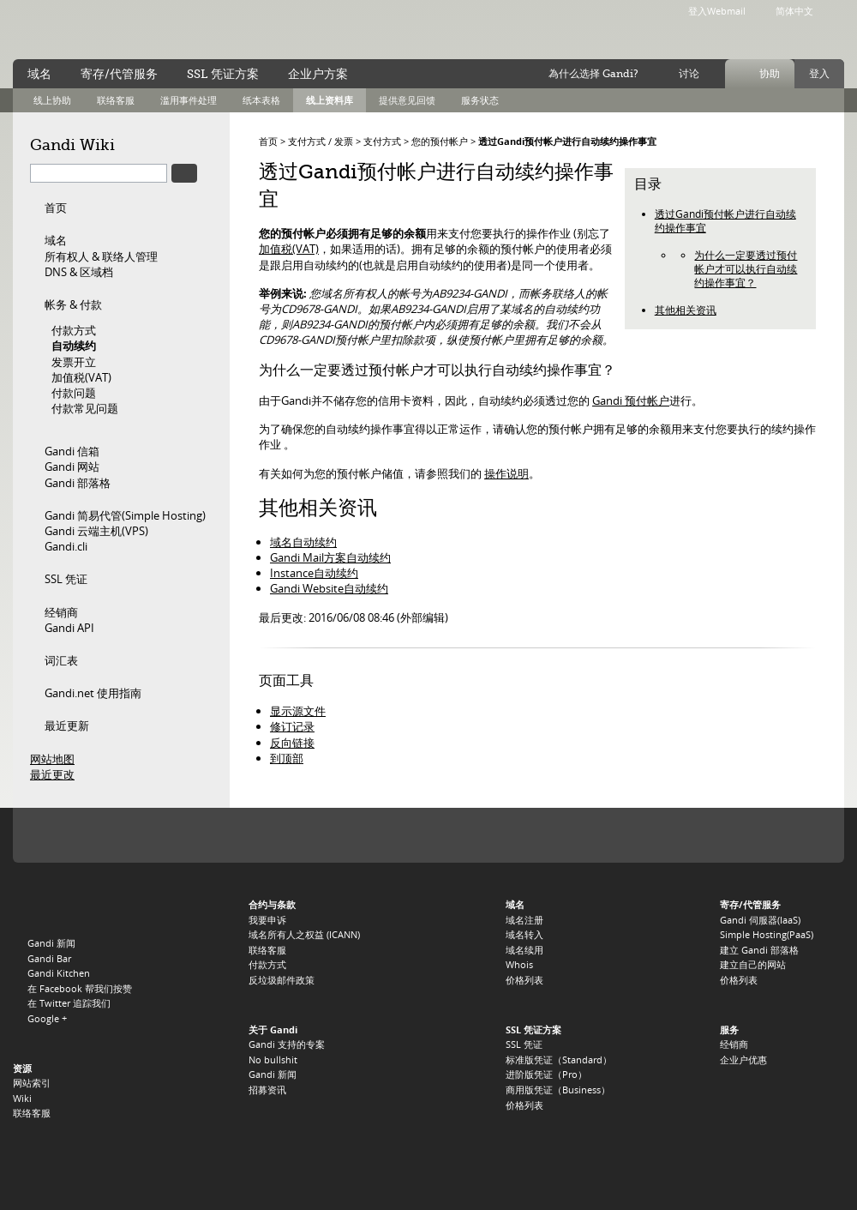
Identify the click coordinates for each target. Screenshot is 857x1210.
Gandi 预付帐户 (630, 400)
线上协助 (52, 99)
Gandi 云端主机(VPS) (96, 531)
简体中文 (794, 10)
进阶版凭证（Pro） (546, 1074)
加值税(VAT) (81, 377)
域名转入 (524, 934)
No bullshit (273, 1059)
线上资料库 (329, 99)
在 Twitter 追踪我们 (69, 1002)
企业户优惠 (743, 1059)
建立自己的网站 (753, 964)
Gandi (83, 30)
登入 (819, 74)
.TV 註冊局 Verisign (325, 834)
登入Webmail (717, 10)
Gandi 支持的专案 (287, 1044)
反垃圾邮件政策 (282, 979)
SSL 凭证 (66, 579)
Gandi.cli (66, 546)
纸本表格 (261, 99)
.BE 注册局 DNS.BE (563, 834)
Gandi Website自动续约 (329, 588)
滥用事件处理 (188, 99)
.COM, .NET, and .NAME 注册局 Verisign (134, 834)
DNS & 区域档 (79, 272)
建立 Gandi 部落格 (759, 949)
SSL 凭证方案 (223, 74)
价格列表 (524, 979)
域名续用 (524, 949)
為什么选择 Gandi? (593, 74)
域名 (56, 240)
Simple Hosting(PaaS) (766, 934)
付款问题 (73, 392)
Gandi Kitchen (58, 972)
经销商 (61, 612)
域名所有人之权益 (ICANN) (304, 934)
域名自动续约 (303, 542)
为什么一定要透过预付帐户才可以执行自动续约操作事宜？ (745, 269)
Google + (47, 1018)
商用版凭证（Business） (558, 1089)
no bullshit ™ (206, 28)
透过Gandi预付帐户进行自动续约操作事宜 (567, 141)
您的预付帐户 (439, 141)
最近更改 (52, 774)
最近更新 (67, 725)
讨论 (689, 74)
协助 (769, 74)
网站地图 (52, 759)
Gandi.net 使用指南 (93, 693)
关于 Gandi (273, 1029)
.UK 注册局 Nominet (494, 834)
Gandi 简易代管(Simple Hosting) (125, 515)
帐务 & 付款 (73, 304)
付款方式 (73, 330)
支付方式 (382, 141)
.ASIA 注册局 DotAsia (742, 834)
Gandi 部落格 (78, 483)
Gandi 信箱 (72, 451)
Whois (519, 964)
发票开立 (73, 362)
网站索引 (32, 1082)
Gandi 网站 (72, 466)
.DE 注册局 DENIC (690, 834)
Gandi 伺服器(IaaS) (760, 919)
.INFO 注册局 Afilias (272, 834)
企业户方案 (318, 74)
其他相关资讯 (685, 309)
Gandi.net (49, 907)
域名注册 (524, 919)
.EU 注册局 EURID (424, 834)
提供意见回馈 (407, 99)
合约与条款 (272, 904)
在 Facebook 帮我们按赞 (79, 988)
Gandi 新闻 (51, 942)
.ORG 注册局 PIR (212, 834)
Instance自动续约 (314, 573)
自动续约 (73, 345)
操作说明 (506, 473)
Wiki (22, 1098)
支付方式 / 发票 (320, 141)
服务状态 (480, 99)
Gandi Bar (49, 958)
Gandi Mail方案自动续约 (330, 557)
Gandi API (69, 627)
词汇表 (61, 660)
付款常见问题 (84, 408)
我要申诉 (267, 919)
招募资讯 (267, 1089)
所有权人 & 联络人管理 (101, 256)
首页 (56, 207)
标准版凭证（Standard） (559, 1059)
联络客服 (116, 99)
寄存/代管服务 (119, 74)
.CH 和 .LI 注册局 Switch (631, 834)
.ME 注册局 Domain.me (370, 834)
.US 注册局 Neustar (795, 834)
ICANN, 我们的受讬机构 (63, 834)
